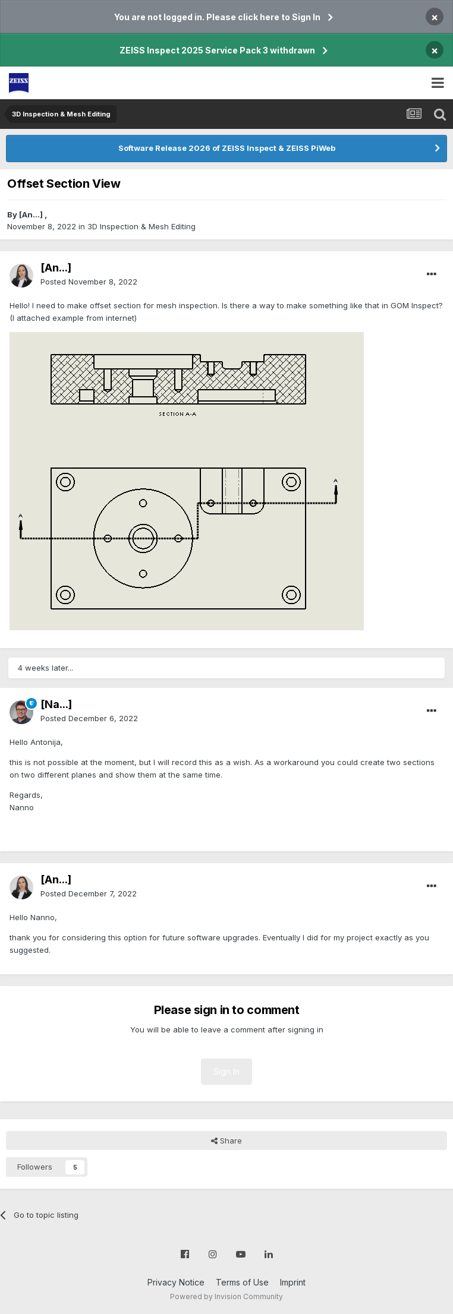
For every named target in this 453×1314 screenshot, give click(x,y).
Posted (88, 281)
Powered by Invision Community (226, 1296)
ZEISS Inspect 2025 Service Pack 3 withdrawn (217, 50)
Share (226, 1140)
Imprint (293, 1282)
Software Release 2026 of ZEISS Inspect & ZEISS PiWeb (226, 148)
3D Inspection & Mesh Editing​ (141, 226)
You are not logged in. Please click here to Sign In (217, 17)
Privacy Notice (176, 1282)
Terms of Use (242, 1282)
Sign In (226, 1071)
